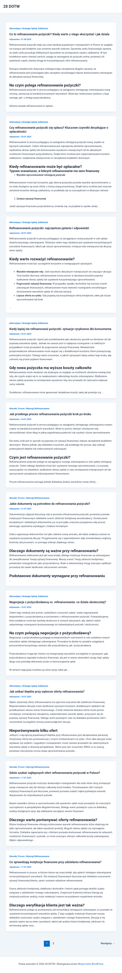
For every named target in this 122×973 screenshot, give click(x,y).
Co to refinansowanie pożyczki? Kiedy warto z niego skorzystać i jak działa (59, 34)
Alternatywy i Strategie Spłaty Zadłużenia (28, 28)
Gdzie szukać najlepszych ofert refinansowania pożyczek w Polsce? (54, 772)
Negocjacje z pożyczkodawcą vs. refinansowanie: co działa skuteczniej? (57, 602)
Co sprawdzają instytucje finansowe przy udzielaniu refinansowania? (55, 862)
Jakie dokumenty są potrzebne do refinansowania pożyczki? (49, 503)
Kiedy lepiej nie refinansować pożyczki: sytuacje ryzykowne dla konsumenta (60, 329)
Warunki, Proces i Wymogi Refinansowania (29, 408)
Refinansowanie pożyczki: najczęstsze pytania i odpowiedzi (49, 228)
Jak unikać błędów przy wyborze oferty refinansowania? (46, 691)
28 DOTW (11, 6)
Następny (108, 943)
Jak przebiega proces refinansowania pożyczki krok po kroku (50, 414)
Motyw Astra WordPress (90, 963)
